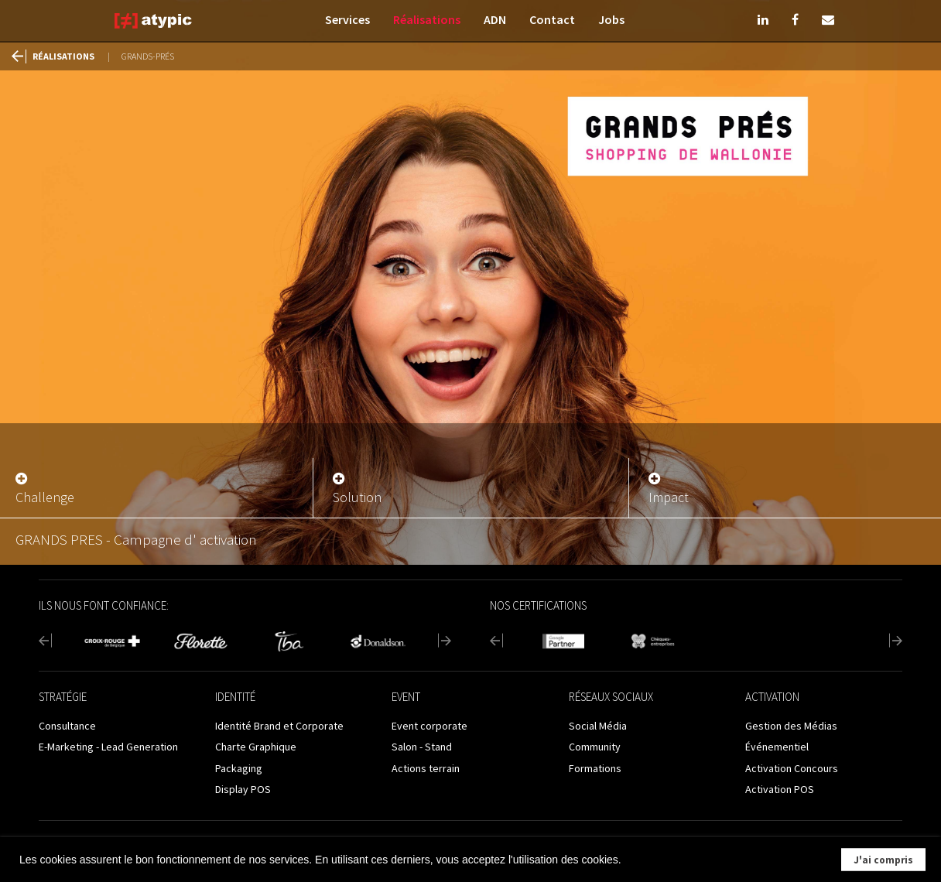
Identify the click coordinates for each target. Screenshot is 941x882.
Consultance (67, 726)
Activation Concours (791, 768)
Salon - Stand (422, 747)
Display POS (243, 789)
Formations (595, 768)
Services (347, 19)
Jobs (611, 19)
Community (595, 747)
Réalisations (426, 19)
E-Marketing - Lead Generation (108, 747)
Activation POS (779, 789)
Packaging (238, 768)
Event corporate (429, 726)
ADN (495, 19)
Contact (552, 19)
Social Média (598, 726)
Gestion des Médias (791, 726)
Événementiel (777, 747)
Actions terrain (426, 768)
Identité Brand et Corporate (279, 726)
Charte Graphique (255, 747)
